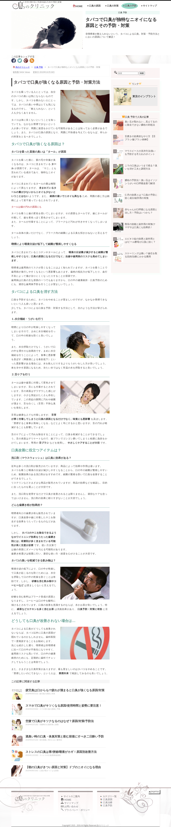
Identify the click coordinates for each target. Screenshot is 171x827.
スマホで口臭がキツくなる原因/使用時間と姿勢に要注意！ (64, 705)
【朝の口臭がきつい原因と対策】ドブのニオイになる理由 (63, 767)
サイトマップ (149, 5)
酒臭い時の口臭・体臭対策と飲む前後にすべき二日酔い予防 (65, 736)
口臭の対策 (112, 5)
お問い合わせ (69, 806)
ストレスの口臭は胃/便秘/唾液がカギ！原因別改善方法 (61, 751)
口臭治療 (106, 802)
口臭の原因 (94, 5)
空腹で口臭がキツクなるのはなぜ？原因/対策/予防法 (60, 721)
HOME (78, 6)
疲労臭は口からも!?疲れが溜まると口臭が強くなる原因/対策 (65, 690)
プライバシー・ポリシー (75, 810)
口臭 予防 (38, 67)
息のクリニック (23, 67)
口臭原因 (106, 799)
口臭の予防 (130, 5)
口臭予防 (106, 805)
